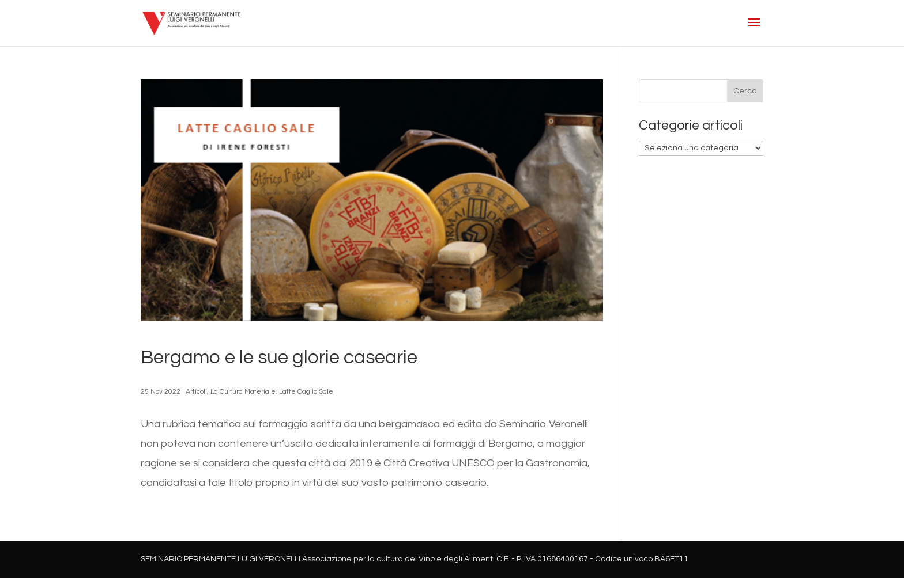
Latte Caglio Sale (306, 392)
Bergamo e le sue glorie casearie (279, 357)
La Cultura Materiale (243, 392)
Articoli (196, 392)
